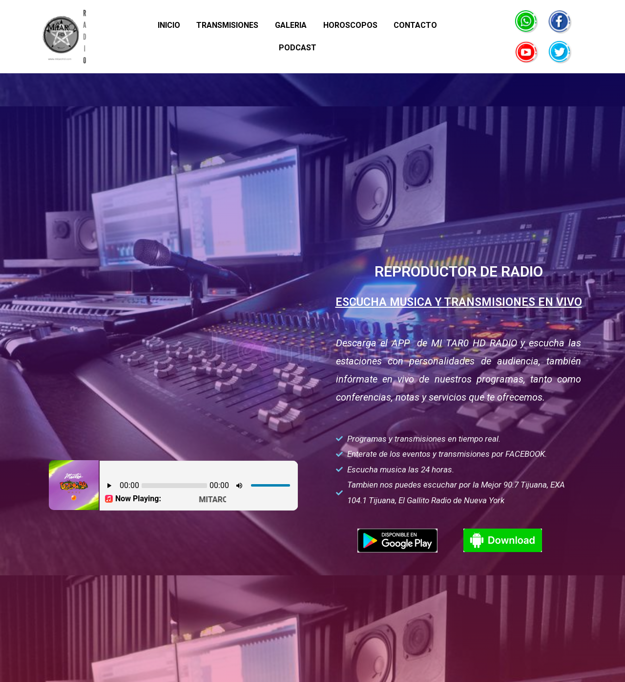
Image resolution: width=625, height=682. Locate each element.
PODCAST (441, 36)
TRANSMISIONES (203, 36)
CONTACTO (386, 36)
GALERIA (265, 36)
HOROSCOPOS (322, 36)
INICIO (146, 36)
